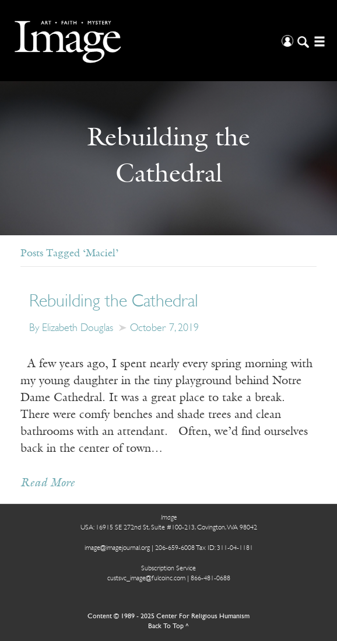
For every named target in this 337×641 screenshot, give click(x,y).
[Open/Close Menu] (318, 40)
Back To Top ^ (168, 626)
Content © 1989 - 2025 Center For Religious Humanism (168, 616)
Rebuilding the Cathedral (113, 302)
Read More (47, 483)
